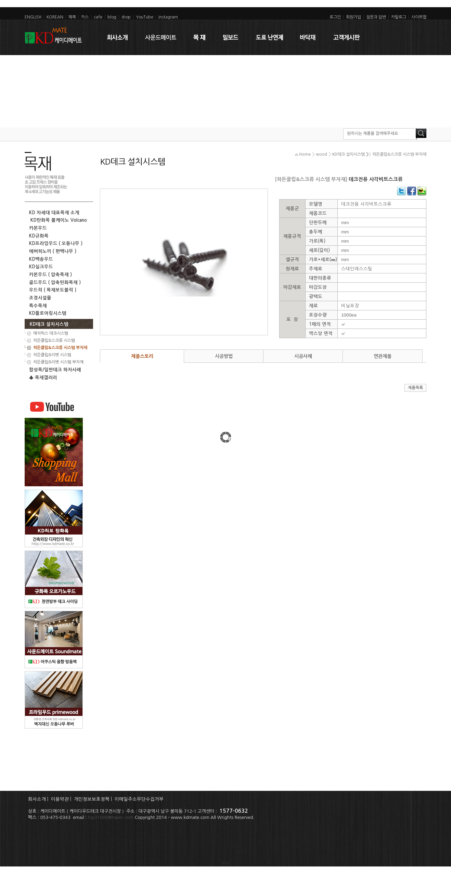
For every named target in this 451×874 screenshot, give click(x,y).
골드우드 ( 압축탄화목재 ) (53, 282)
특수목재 (36, 306)
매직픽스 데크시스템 (50, 333)
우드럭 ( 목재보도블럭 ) (51, 290)
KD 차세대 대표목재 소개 (52, 212)
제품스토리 (142, 356)
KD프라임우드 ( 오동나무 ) (54, 243)
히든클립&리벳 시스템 (51, 355)
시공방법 (224, 356)
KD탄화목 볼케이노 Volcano (56, 220)
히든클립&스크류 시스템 (53, 340)
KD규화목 (37, 236)
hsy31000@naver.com (110, 817)
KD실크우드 (39, 267)
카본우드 (36, 228)
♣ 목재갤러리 (41, 377)
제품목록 (415, 388)
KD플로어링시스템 (46, 313)
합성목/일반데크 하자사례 (53, 370)
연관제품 (382, 356)
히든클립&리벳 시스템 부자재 (57, 362)
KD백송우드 (39, 259)
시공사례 (303, 356)
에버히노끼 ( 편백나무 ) (51, 251)
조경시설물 (38, 298)
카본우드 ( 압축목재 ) (49, 274)
